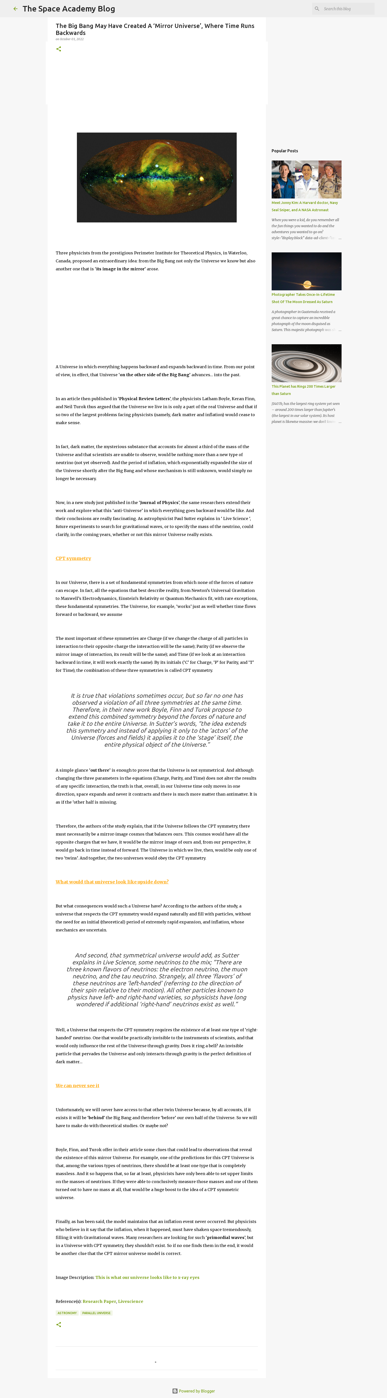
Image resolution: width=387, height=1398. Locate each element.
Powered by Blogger (193, 1391)
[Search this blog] (348, 9)
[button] (59, 49)
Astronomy (67, 1313)
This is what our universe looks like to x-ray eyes (147, 1277)
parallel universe (96, 1313)
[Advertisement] (157, 98)
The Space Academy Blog (68, 8)
